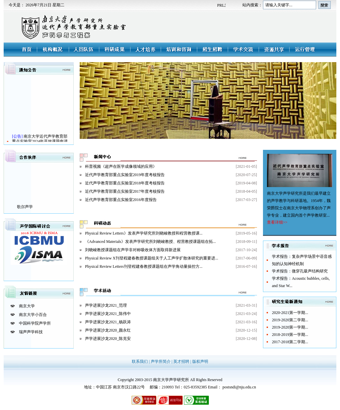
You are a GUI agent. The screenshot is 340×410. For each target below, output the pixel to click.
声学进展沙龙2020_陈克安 (108, 338)
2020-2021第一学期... (290, 312)
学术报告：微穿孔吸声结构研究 (300, 271)
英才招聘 (181, 361)
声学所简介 (161, 361)
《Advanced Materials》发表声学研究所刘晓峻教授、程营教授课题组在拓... (150, 241)
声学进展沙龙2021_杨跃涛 (108, 322)
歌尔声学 (25, 208)
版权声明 (200, 361)
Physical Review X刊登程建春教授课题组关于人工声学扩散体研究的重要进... (151, 258)
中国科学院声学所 (35, 323)
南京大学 (27, 306)
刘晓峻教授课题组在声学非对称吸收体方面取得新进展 (133, 250)
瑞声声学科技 (31, 332)
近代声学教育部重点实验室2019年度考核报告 (125, 174)
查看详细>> (277, 222)
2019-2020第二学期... (290, 320)
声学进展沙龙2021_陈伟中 (108, 313)
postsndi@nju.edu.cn (239, 387)
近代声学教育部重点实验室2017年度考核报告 (125, 191)
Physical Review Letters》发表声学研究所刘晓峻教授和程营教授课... (144, 233)
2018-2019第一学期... (290, 334)
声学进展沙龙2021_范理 (106, 305)
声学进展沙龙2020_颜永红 (108, 330)
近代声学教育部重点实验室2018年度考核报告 (125, 183)
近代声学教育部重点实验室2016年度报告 (121, 199)
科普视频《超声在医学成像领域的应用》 (121, 166)
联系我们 (140, 361)
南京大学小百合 (33, 314)
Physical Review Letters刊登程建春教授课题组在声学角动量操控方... (144, 266)
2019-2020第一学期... (290, 327)
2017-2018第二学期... (290, 342)
